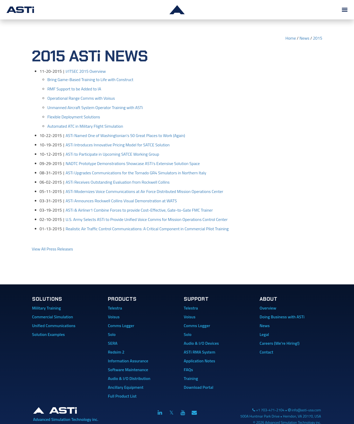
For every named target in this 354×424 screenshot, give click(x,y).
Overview (268, 308)
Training (191, 378)
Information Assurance (128, 361)
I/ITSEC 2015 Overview (86, 71)
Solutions (47, 299)
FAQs (188, 369)
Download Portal (198, 387)
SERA (112, 343)
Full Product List (122, 396)
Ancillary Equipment (125, 387)
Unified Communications (53, 325)
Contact (266, 352)
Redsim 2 (116, 352)
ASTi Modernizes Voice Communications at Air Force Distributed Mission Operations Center (144, 191)
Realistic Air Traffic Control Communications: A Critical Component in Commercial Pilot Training (147, 229)
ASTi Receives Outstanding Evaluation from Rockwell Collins (118, 182)
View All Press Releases (52, 249)
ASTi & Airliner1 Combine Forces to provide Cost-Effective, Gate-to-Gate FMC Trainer (139, 210)
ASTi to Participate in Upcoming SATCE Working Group (112, 154)
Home (290, 38)
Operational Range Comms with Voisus (81, 98)
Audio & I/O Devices (201, 343)
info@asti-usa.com (306, 410)
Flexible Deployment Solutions (73, 117)
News (304, 38)
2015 (317, 38)
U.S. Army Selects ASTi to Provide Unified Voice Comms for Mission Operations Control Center (147, 219)
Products (122, 299)
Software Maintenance (128, 369)
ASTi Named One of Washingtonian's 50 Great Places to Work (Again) (125, 135)
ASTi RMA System (200, 352)
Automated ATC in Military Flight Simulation (85, 126)
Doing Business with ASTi (282, 317)
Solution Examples (48, 334)
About (268, 299)
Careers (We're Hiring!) (280, 343)
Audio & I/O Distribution (129, 378)
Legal (264, 334)
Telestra (115, 308)
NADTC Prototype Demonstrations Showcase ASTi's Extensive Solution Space (133, 163)
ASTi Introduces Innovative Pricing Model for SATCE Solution (118, 145)
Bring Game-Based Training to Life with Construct (90, 79)
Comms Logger (121, 325)
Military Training (46, 308)
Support (196, 299)
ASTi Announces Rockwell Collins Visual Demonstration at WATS (121, 201)
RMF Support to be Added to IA (74, 89)
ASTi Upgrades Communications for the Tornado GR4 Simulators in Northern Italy (136, 173)
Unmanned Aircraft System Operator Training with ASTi (95, 107)
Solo (112, 334)
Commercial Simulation (52, 317)
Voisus (114, 317)
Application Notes (199, 361)
